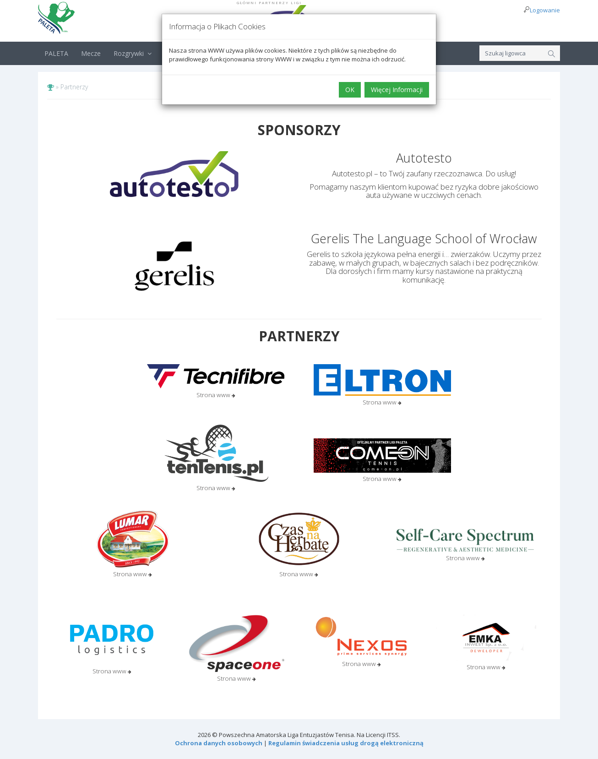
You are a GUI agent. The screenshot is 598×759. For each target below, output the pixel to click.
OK (349, 89)
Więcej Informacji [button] (397, 89)
